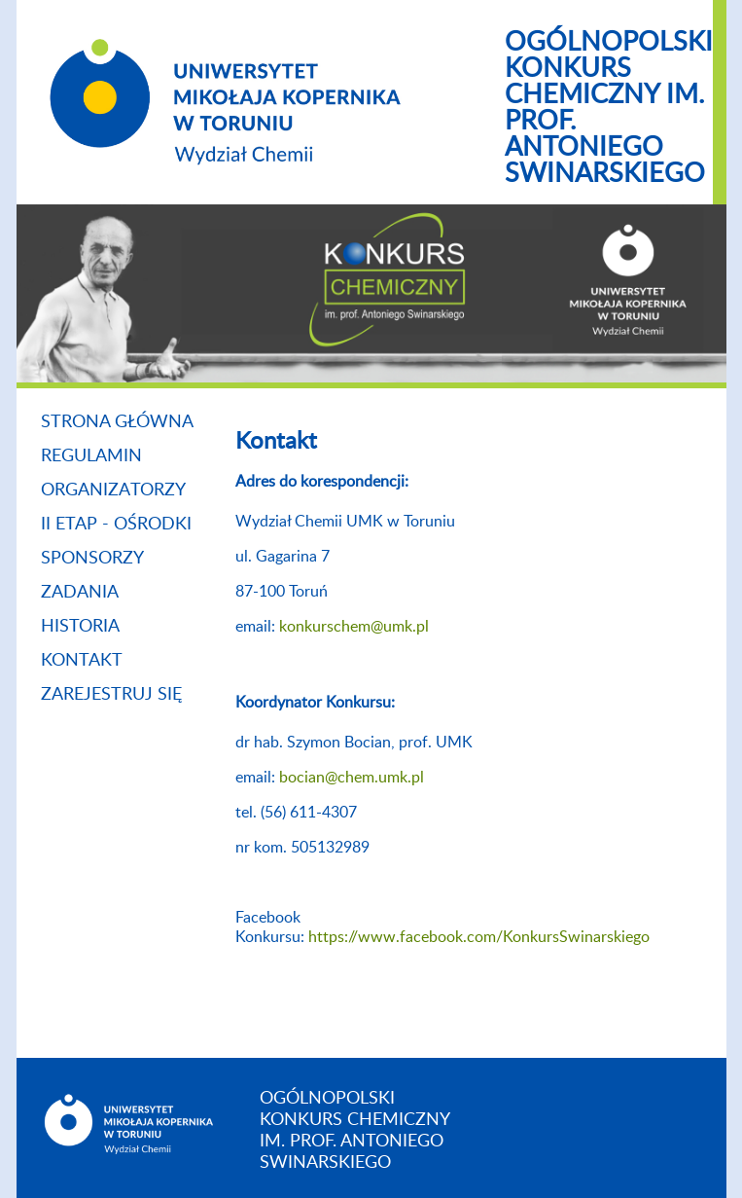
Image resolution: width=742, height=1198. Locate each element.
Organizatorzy (113, 490)
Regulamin (91, 456)
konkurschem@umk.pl (354, 627)
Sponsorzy (92, 558)
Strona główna (117, 422)
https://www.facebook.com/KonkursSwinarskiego (479, 937)
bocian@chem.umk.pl (351, 777)
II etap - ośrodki (116, 524)
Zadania (80, 592)
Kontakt (82, 661)
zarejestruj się (111, 695)
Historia (80, 626)
